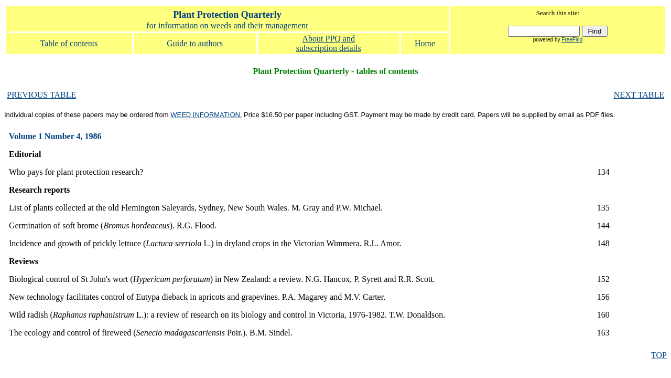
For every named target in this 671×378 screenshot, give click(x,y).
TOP (659, 355)
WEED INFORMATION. (206, 115)
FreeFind (571, 40)
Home (425, 43)
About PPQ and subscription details (328, 43)
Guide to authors (195, 43)
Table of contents (69, 43)
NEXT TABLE (639, 94)
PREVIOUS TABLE (41, 94)
